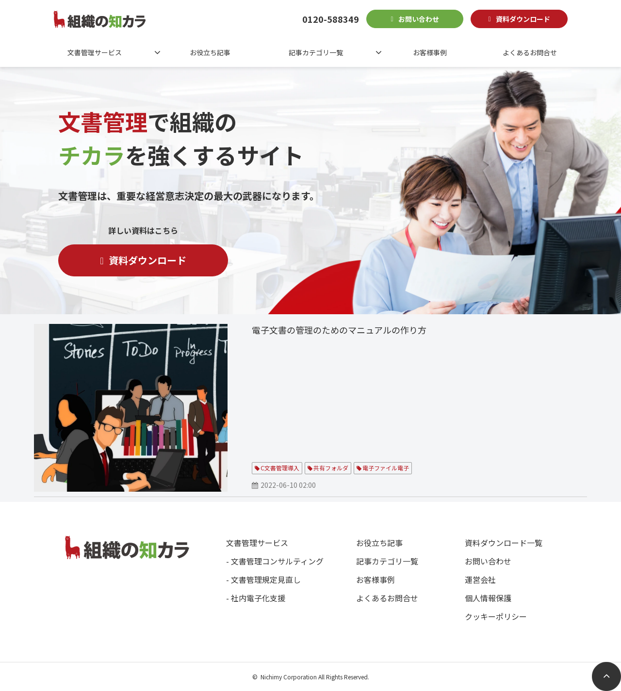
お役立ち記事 (210, 52)
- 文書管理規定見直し (263, 579)
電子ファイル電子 (385, 468)
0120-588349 (330, 19)
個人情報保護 (488, 598)
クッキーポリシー (496, 616)
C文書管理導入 (280, 468)
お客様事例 (430, 52)
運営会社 (480, 579)
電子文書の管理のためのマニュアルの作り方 (339, 329)
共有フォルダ (330, 468)
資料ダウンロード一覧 (503, 542)
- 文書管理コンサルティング (275, 561)
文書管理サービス (94, 52)
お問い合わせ (418, 19)
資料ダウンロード (523, 19)
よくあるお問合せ (530, 52)
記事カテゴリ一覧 (316, 52)
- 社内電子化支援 (255, 598)
